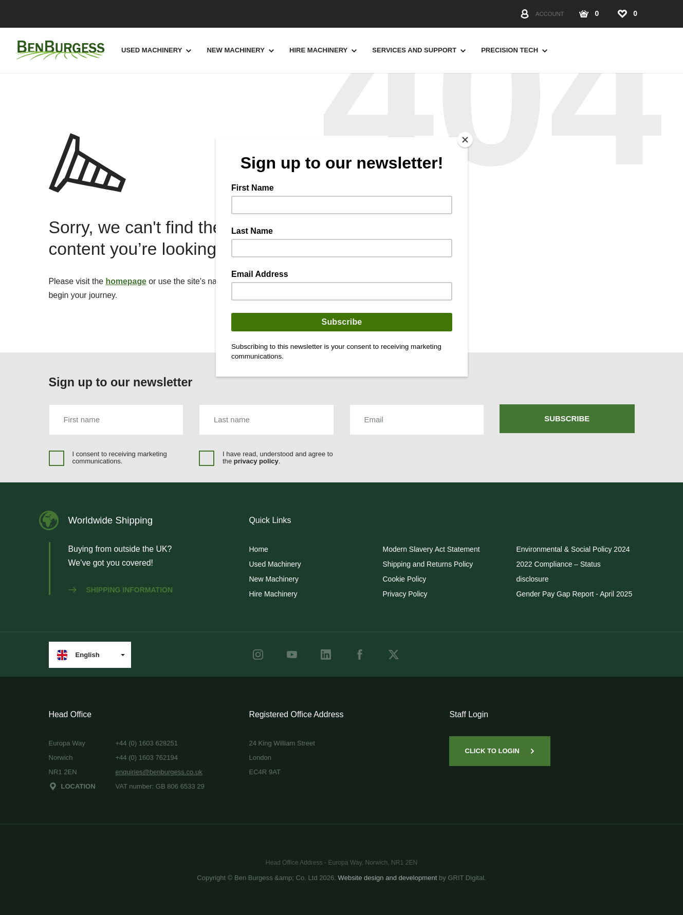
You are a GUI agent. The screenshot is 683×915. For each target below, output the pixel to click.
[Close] (465, 139)
